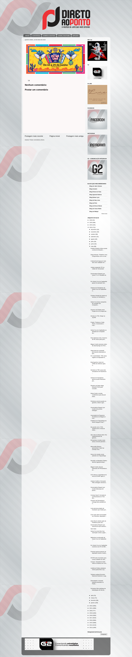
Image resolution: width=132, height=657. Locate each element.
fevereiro (93, 600)
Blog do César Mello (95, 208)
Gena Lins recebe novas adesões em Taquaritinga (98, 455)
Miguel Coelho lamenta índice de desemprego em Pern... (99, 345)
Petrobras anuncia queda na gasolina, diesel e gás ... (98, 402)
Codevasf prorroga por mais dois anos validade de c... (98, 261)
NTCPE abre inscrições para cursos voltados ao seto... (98, 558)
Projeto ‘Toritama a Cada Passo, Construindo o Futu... (97, 324)
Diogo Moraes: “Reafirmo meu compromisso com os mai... (99, 255)
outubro (93, 234)
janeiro (93, 602)
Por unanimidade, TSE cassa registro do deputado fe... (99, 356)
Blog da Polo (93, 203)
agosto (93, 239)
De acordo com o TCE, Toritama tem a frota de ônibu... (98, 428)
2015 (91, 622)
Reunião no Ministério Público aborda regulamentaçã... (99, 461)
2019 (91, 613)
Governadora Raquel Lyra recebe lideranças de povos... (98, 489)
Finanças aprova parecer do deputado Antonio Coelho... (99, 552)
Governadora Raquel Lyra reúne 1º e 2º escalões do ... (98, 275)
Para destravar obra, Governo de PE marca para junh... (99, 338)
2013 (91, 627)
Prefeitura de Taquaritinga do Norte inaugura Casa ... (99, 421)
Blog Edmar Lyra (94, 197)
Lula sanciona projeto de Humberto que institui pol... (99, 509)
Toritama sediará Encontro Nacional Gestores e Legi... (99, 575)
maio (92, 246)
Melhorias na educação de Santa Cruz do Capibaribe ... (98, 539)
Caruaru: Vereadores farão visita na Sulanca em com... (99, 562)
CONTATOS (36, 35)
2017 (91, 617)
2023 (91, 227)
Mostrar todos (104, 213)
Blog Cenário (93, 189)
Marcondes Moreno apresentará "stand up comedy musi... (97, 448)
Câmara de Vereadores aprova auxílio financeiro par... (98, 379)
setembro (93, 236)
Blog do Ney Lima (94, 200)
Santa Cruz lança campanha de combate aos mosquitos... (98, 303)
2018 (91, 615)
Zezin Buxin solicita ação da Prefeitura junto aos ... (98, 521)
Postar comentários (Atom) (37, 140)
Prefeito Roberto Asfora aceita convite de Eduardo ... (99, 249)
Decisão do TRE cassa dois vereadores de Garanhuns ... (98, 371)
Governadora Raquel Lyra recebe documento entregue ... (98, 409)
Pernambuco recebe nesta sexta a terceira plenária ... (99, 440)
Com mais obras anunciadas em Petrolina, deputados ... (99, 515)
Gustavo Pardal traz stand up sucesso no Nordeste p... (99, 296)
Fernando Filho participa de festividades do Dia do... (98, 589)
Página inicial (55, 136)
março (93, 598)
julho (92, 241)
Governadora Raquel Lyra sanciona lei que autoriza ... (99, 525)
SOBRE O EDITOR (49, 35)
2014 (91, 625)
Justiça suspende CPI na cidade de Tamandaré (97, 268)
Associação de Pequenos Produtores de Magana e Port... (98, 417)
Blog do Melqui (93, 211)
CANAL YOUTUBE (64, 35)
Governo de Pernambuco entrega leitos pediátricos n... (98, 502)
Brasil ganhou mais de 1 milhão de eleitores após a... (98, 364)
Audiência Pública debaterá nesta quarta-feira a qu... (98, 568)
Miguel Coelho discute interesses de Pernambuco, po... (99, 468)
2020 (91, 610)
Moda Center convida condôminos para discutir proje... (98, 395)
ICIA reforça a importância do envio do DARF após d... (99, 475)
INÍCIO (27, 35)
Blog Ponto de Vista (95, 191)
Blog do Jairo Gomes (95, 186)
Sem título (93, 528)
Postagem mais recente (34, 136)
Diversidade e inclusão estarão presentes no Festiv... (97, 582)
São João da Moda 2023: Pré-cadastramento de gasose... (99, 436)
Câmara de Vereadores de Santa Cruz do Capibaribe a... (98, 289)
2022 (91, 605)
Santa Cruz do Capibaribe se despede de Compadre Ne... (99, 331)
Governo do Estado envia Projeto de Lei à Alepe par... (99, 310)
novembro (94, 232)
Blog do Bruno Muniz (95, 206)
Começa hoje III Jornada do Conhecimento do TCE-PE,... (98, 496)
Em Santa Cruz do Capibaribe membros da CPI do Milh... (99, 546)
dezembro (94, 229)
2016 (91, 620)
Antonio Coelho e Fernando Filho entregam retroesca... (99, 481)
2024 (91, 225)
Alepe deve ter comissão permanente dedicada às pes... (98, 352)
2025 (91, 222)
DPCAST (75, 35)
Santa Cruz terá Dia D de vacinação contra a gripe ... (99, 531)
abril (92, 595)
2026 (91, 220)
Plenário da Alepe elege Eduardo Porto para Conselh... (97, 387)
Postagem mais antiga (74, 136)
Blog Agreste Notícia (95, 194)
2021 (91, 608)
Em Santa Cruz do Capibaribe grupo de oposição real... (99, 282)
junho (92, 244)
